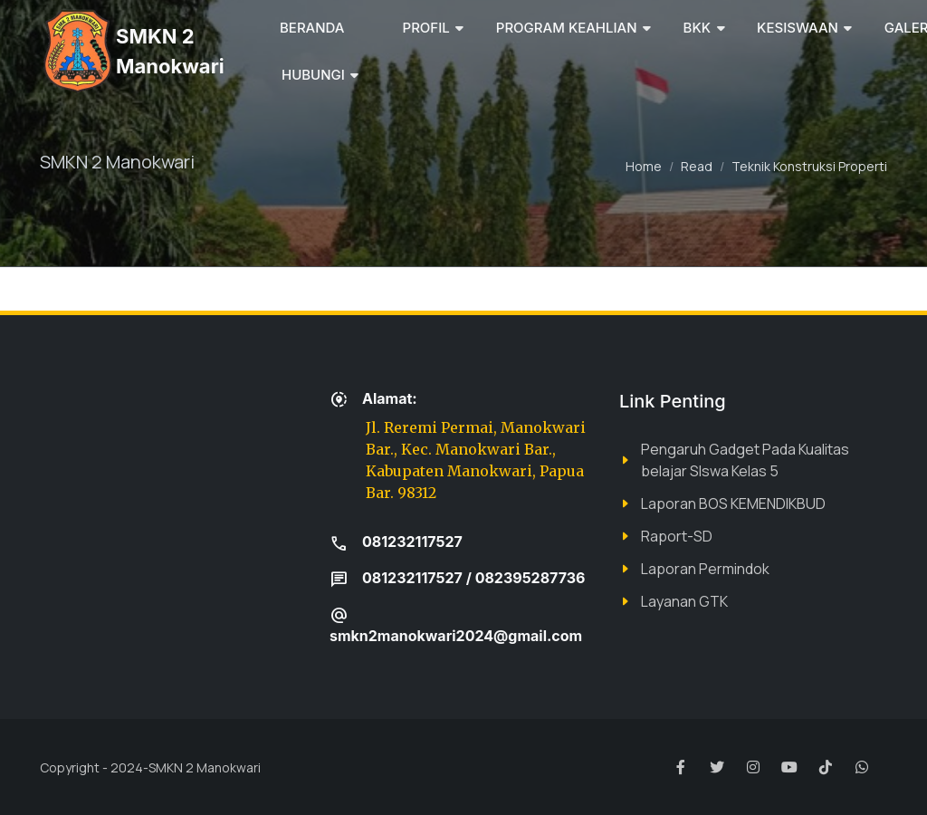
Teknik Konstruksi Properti (809, 166)
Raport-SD (676, 536)
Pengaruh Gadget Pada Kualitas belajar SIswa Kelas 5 (745, 460)
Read (696, 166)
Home (644, 166)
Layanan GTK (684, 601)
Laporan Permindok (705, 569)
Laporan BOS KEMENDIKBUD (733, 503)
